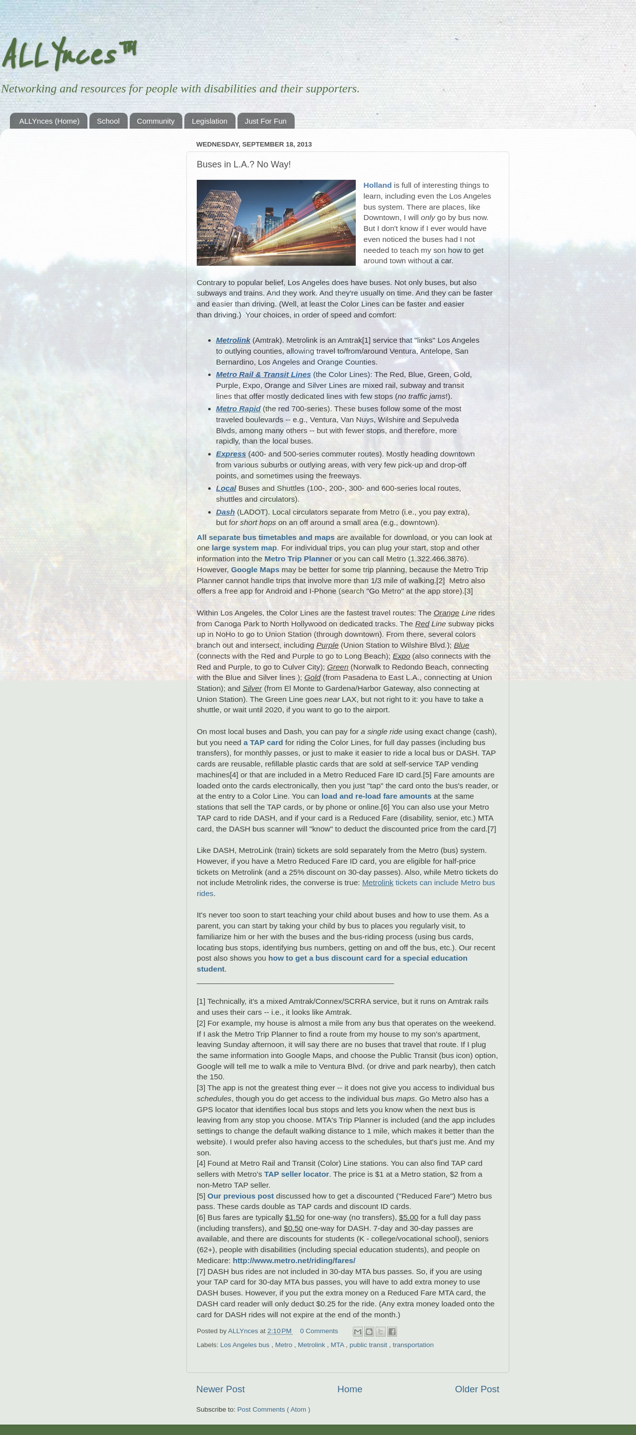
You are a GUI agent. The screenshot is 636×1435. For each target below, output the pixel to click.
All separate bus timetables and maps (266, 537)
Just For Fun (266, 121)
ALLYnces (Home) (49, 121)
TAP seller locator (296, 1174)
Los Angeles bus (245, 1345)
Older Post (477, 1389)
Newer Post (220, 1389)
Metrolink (312, 1345)
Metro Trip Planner (298, 558)
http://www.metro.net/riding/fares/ (294, 1260)
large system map (244, 547)
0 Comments (319, 1331)
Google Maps (255, 569)
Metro (284, 1345)
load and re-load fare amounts (376, 796)
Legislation (210, 121)
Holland (378, 185)
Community (156, 121)
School (108, 121)
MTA (338, 1345)
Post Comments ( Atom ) (274, 1409)
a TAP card (263, 742)
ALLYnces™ (66, 56)
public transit (369, 1345)
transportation (413, 1345)
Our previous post (241, 1196)
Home (349, 1389)
